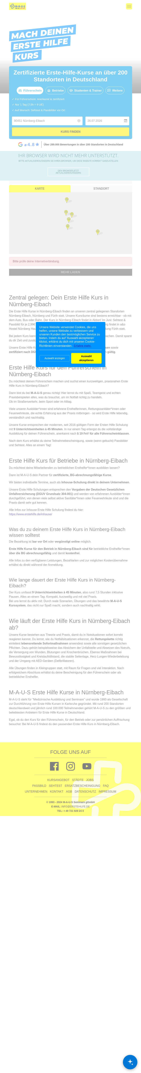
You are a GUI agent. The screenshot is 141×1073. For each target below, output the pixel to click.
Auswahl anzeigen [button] (55, 358)
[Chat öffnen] (130, 1062)
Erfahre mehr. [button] (82, 345)
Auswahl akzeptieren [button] (86, 358)
